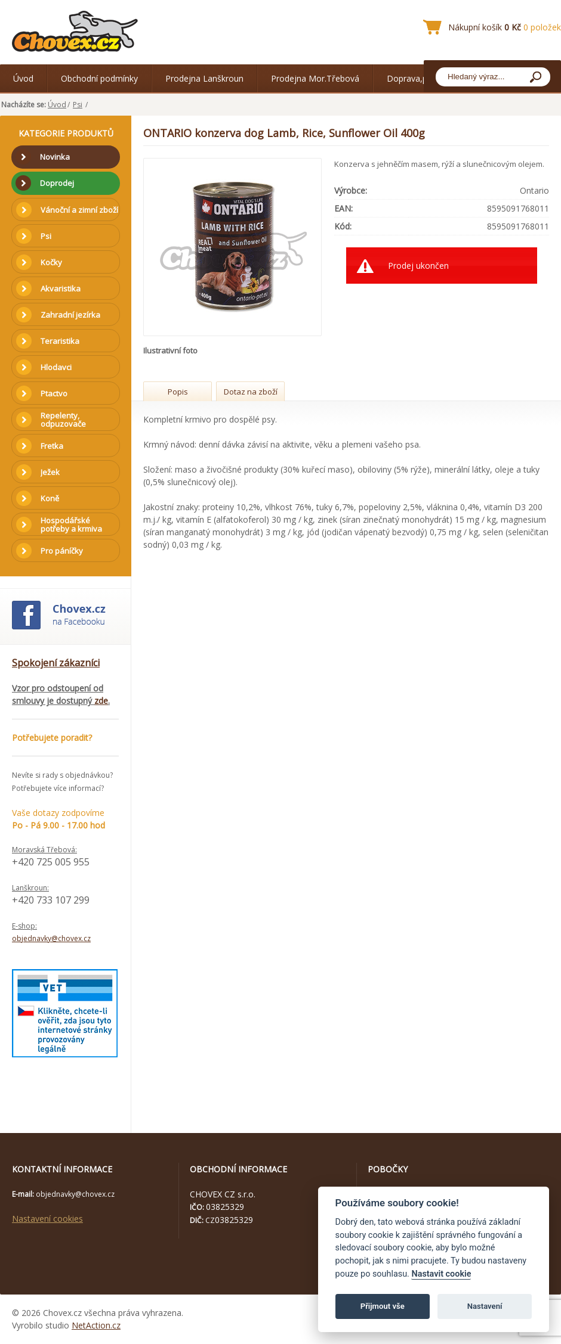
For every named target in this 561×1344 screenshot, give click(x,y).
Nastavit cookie (441, 1274)
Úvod (23, 78)
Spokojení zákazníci (56, 662)
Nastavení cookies (47, 1218)
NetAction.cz (96, 1325)
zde (101, 700)
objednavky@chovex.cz (51, 938)
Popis (178, 391)
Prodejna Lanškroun (204, 78)
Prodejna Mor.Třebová (315, 78)
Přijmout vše (382, 1306)
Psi (77, 105)
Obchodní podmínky (99, 78)
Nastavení (485, 1306)
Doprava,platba (416, 78)
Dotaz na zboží (251, 391)
